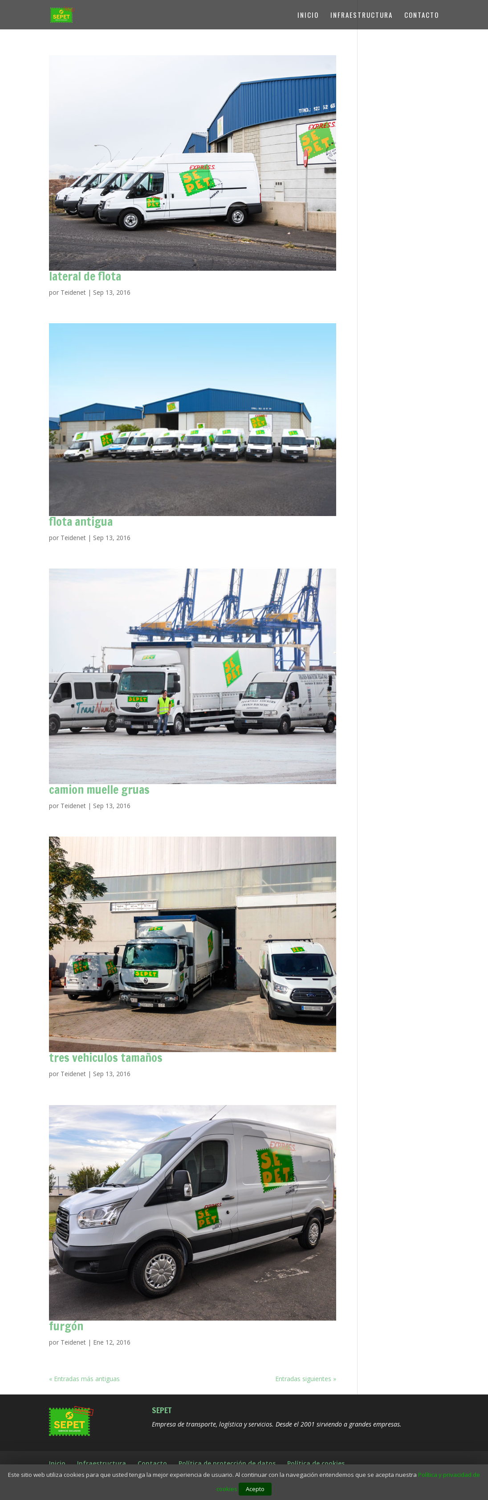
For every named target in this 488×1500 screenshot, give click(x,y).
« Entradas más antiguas (84, 1378)
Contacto (421, 16)
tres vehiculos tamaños (106, 1057)
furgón (66, 1326)
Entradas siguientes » (305, 1378)
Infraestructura (361, 16)
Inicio (308, 16)
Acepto (255, 1489)
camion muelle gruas (99, 789)
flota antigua (81, 521)
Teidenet (73, 292)
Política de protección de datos (227, 1463)
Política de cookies (316, 1463)
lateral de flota (85, 276)
